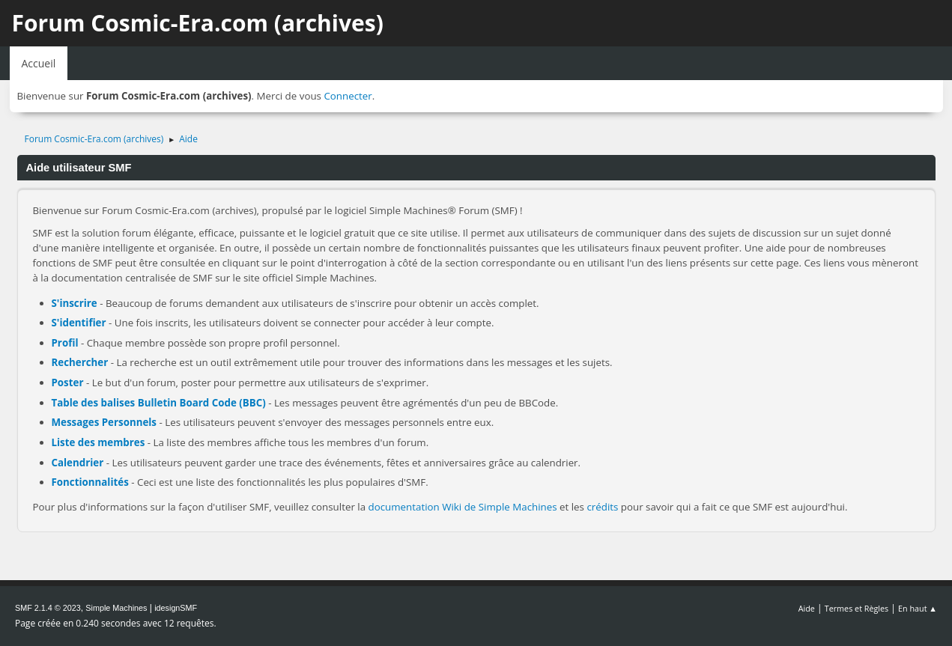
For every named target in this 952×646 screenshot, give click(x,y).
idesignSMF (175, 607)
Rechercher (80, 362)
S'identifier (79, 322)
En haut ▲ (917, 608)
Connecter (348, 96)
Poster (68, 382)
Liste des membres (98, 442)
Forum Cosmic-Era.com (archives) (197, 22)
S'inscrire (74, 303)
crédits (602, 507)
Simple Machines (116, 607)
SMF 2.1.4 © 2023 (48, 607)
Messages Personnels (104, 422)
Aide (806, 608)
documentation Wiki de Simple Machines (463, 507)
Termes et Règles (857, 608)
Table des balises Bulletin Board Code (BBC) (159, 402)
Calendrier (78, 462)
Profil (65, 343)
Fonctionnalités (90, 482)
